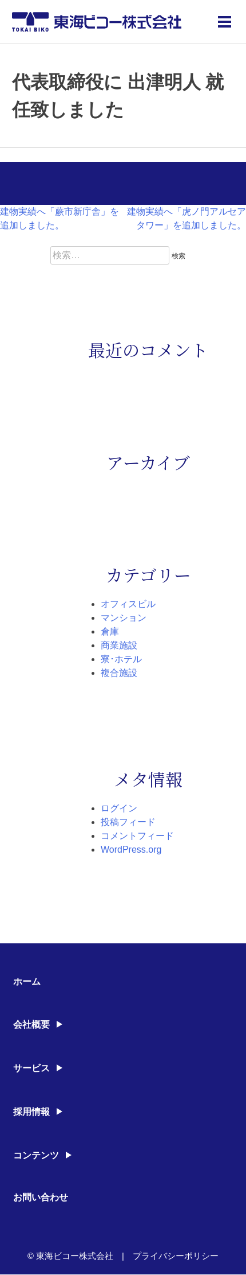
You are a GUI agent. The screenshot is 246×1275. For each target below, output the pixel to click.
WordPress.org (131, 849)
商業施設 (119, 645)
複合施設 (119, 673)
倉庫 (110, 631)
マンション (123, 618)
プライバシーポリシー (176, 1256)
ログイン (119, 808)
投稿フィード (128, 822)
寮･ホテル (121, 659)
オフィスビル (128, 604)
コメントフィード (137, 836)
